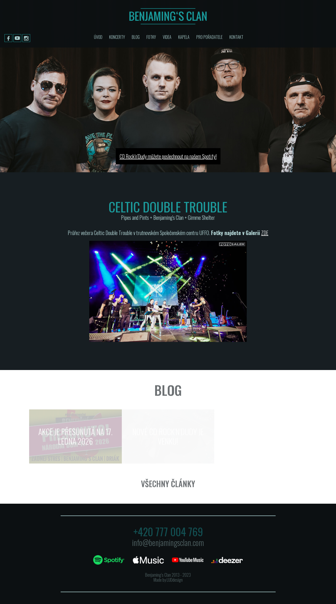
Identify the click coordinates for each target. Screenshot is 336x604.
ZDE (264, 233)
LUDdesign (175, 580)
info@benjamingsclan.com (168, 542)
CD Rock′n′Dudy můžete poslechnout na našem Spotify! (168, 156)
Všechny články (168, 484)
